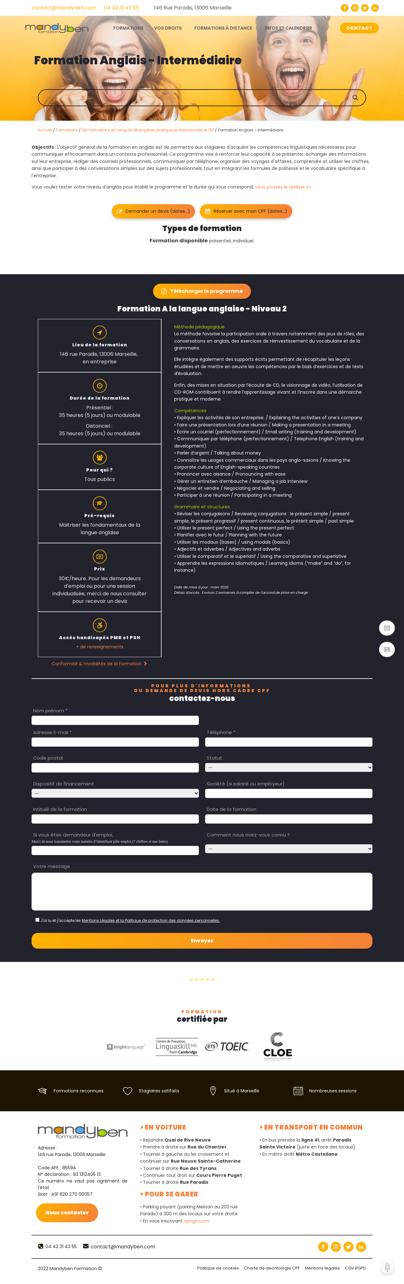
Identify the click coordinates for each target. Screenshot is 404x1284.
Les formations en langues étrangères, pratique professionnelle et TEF (148, 130)
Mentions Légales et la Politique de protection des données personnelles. (151, 920)
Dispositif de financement (63, 783)
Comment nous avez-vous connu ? (248, 834)
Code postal (48, 758)
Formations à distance (223, 28)
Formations (67, 130)
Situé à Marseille (241, 1091)
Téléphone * (221, 732)
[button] (153, 211)
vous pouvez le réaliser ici (283, 187)
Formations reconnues (79, 1091)
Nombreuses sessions (333, 1091)
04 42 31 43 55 (121, 7)
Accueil (45, 130)
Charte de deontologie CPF (272, 1268)
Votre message (51, 866)
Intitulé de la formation (60, 809)
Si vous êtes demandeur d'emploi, (73, 834)
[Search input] (208, 98)
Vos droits (168, 28)
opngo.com (196, 1221)
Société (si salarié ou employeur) (246, 783)
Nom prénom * (50, 710)
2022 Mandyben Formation (70, 1268)
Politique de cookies (218, 1268)
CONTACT (359, 28)
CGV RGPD (355, 1268)
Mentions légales (322, 1268)
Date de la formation (231, 809)
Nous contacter (67, 1212)
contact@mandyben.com (64, 7)
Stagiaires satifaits (159, 1091)
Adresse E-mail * (52, 732)
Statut (214, 758)
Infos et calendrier (288, 28)
